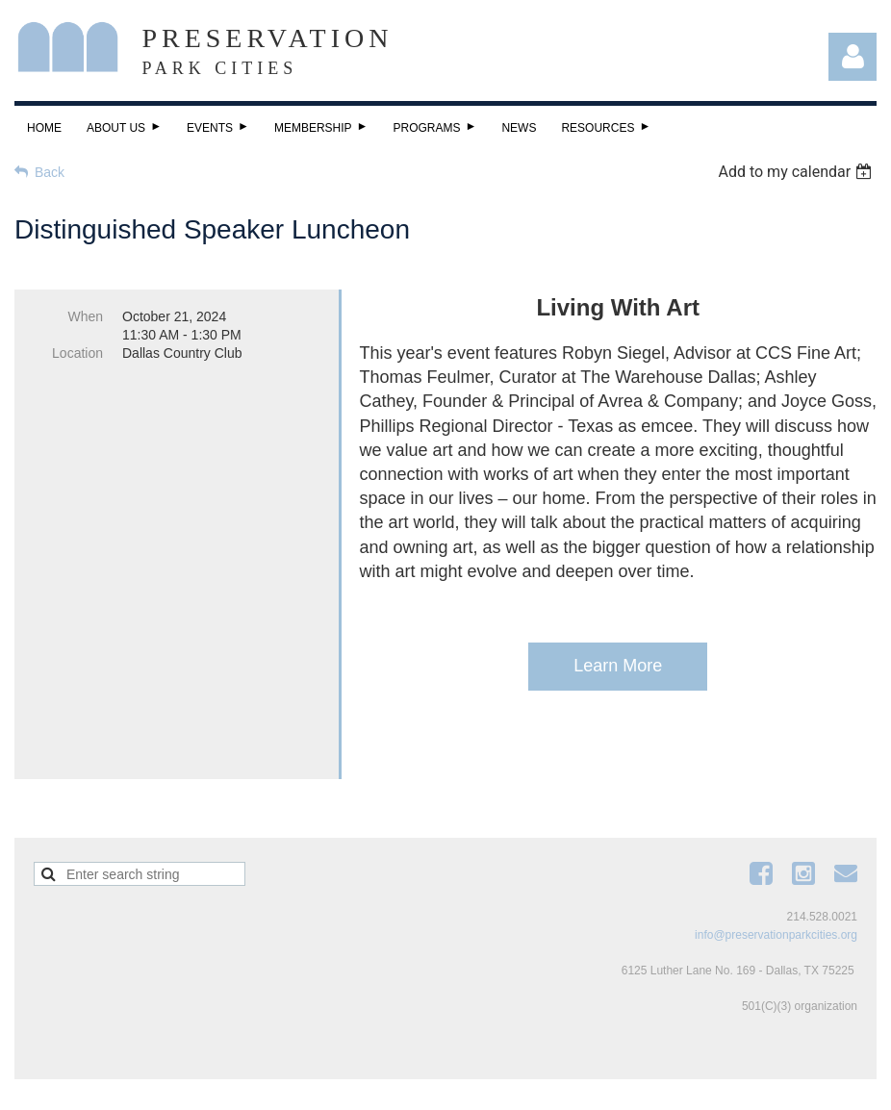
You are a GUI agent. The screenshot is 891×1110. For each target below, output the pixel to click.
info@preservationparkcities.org (776, 908)
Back (49, 172)
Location (77, 353)
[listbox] (797, 172)
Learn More (617, 665)
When (85, 316)
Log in (852, 57)
